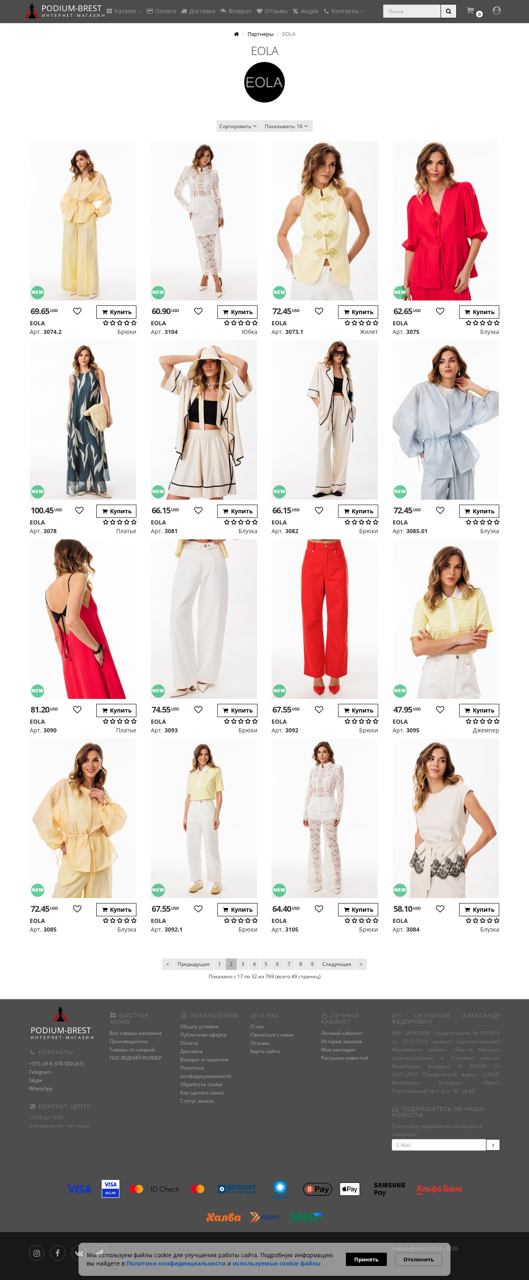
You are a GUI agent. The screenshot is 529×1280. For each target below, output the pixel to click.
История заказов (341, 1041)
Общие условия (199, 1026)
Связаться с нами (272, 1034)
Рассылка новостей (344, 1057)
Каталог (123, 11)
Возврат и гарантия (204, 1059)
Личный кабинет (341, 1033)
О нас (257, 1026)
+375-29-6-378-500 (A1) (56, 1063)
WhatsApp (40, 1088)
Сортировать (239, 126)
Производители (129, 1041)
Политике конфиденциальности (176, 1263)
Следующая (336, 964)
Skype (36, 1080)
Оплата (161, 11)
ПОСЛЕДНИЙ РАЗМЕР (136, 1057)
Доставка (197, 11)
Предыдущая (194, 964)
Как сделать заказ (202, 1092)
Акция (305, 11)
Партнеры (261, 34)
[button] (474, 11)
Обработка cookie (201, 1084)
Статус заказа (197, 1100)
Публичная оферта (203, 1034)
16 (287, 126)
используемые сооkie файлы (277, 1263)
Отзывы (272, 11)
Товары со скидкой (132, 1049)
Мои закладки (338, 1049)
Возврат (235, 11)
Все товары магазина (136, 1033)
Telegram (40, 1071)
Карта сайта (265, 1051)
